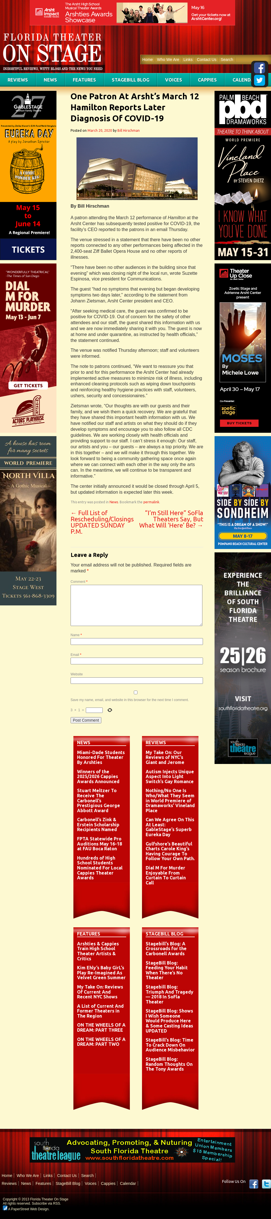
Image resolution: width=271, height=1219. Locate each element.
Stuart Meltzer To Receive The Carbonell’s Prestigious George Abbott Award (98, 800)
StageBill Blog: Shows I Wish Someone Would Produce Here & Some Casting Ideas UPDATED (169, 1020)
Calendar (245, 79)
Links (188, 59)
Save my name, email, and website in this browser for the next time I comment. (130, 700)
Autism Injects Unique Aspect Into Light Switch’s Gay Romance (170, 776)
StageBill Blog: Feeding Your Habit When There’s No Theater (167, 970)
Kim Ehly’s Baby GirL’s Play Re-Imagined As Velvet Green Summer (101, 972)
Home (147, 59)
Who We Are (168, 59)
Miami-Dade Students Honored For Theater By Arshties (101, 757)
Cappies (207, 79)
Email (76, 655)
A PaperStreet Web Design (26, 1209)
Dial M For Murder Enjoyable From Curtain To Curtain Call (166, 875)
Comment (79, 582)
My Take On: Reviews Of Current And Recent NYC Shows (100, 991)
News (50, 79)
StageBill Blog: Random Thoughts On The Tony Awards (169, 1064)
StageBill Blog (130, 79)
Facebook (253, 1184)
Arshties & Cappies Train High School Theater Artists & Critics (98, 951)
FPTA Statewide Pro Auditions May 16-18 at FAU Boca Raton (99, 843)
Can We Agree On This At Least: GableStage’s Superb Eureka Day (170, 827)
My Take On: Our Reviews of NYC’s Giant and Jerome (165, 757)
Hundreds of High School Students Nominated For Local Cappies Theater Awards (100, 867)
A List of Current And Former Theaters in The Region (100, 1010)
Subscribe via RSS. (46, 1203)
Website (77, 674)
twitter (266, 1184)
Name (76, 635)
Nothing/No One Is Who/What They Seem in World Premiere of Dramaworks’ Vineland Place (170, 800)
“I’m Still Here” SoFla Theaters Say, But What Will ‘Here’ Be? (171, 519)
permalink (151, 502)
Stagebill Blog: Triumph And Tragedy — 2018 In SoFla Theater (169, 994)
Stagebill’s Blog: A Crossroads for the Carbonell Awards (166, 948)
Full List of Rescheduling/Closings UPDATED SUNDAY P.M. (102, 522)
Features (84, 79)
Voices (173, 79)
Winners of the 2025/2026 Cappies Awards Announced (98, 776)
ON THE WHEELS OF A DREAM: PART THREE (101, 1027)
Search (227, 59)
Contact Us (206, 59)
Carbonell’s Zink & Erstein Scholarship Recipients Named (98, 824)
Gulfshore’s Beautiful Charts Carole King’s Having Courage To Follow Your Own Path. (170, 851)
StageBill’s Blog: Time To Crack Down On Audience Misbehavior (170, 1044)
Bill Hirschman (128, 130)
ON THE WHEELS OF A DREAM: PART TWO (101, 1042)
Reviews (18, 79)
